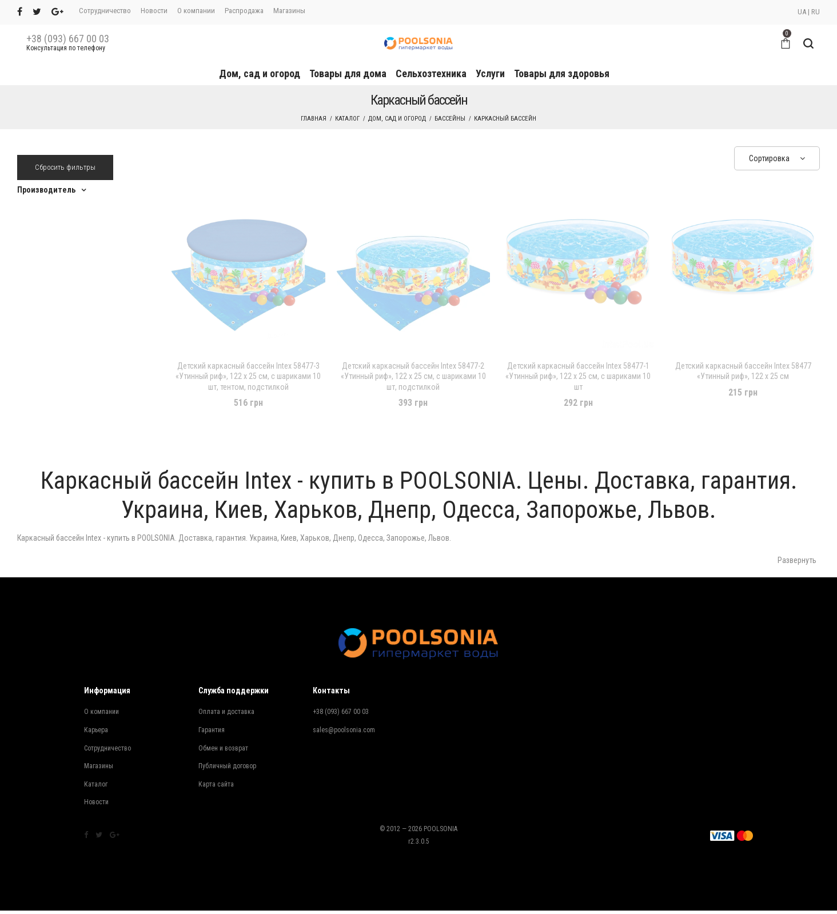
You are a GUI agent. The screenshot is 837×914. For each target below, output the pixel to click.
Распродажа (244, 10)
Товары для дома (347, 73)
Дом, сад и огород (259, 73)
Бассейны (450, 118)
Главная (313, 118)
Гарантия (211, 730)
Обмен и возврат (223, 748)
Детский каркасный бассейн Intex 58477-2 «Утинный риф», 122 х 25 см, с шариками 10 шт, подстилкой (413, 376)
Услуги (490, 73)
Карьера (96, 730)
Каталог (347, 118)
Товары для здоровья (561, 73)
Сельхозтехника (431, 73)
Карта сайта (216, 784)
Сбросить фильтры (65, 167)
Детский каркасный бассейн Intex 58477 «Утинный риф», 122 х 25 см (743, 371)
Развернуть (797, 560)
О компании (196, 10)
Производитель (46, 190)
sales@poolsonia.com (344, 730)
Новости (154, 10)
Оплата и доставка (226, 712)
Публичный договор (227, 766)
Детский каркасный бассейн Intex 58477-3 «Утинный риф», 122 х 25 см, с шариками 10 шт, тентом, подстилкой (248, 376)
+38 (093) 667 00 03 (67, 38)
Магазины (289, 10)
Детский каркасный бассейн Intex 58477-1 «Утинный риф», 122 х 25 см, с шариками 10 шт (578, 376)
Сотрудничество (105, 10)
